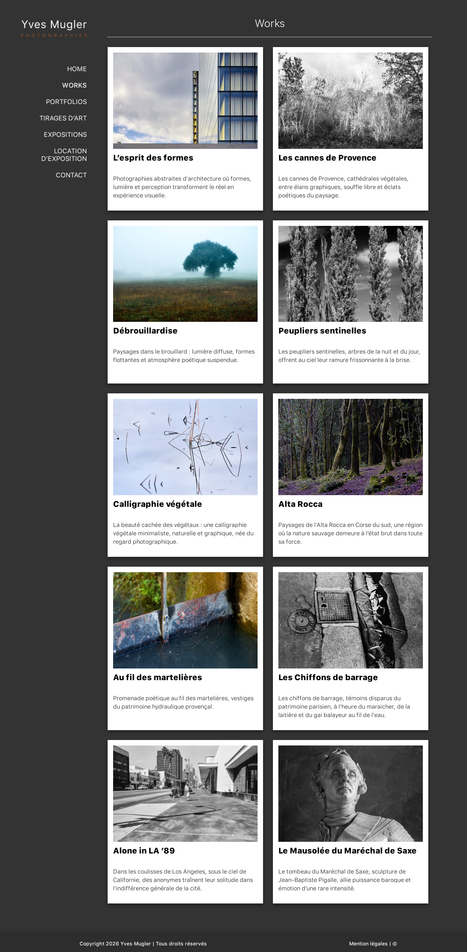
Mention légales (368, 944)
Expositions (65, 134)
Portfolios (66, 101)
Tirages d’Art (63, 118)
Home (77, 69)
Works (74, 85)
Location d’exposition (64, 154)
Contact (71, 175)
